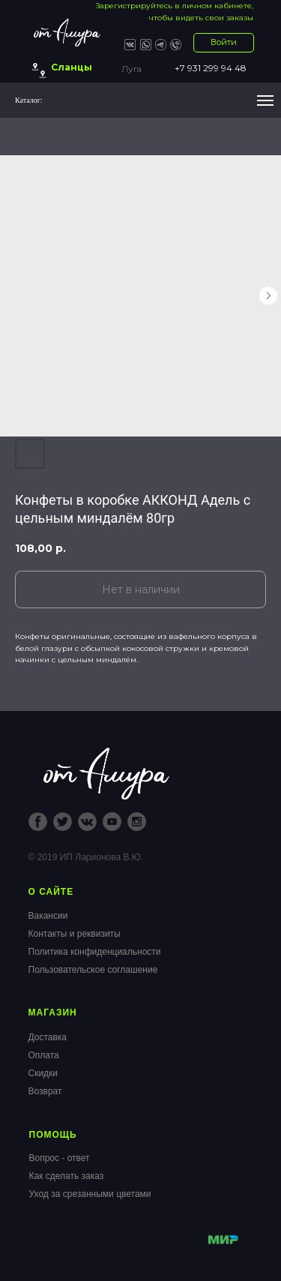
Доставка (47, 1037)
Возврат (45, 1091)
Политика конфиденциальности (94, 951)
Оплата (43, 1055)
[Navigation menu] (265, 100)
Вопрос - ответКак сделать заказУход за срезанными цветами (90, 1176)
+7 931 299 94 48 (211, 68)
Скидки (43, 1073)
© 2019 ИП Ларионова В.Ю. (86, 857)
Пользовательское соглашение (93, 969)
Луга (131, 68)
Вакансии (48, 915)
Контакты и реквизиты (74, 933)
